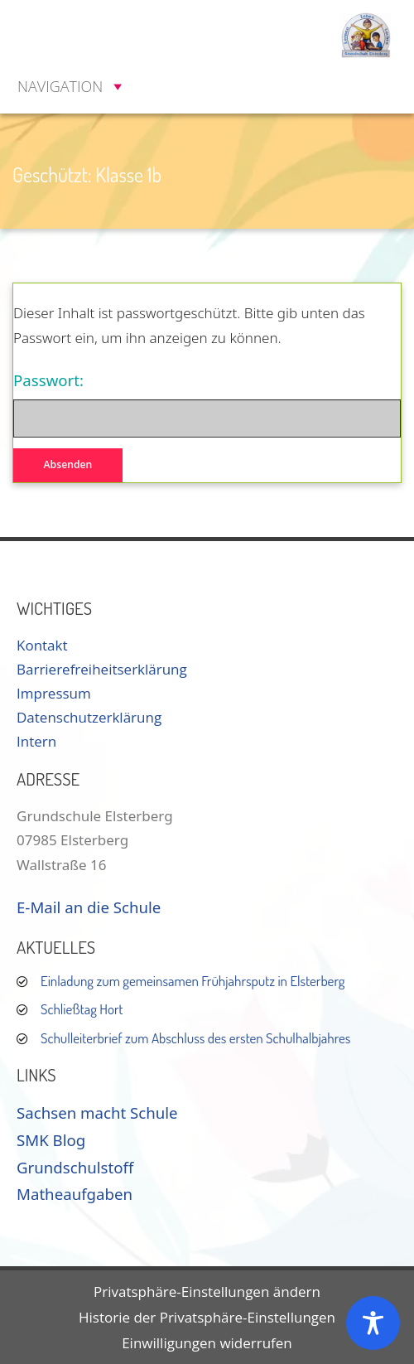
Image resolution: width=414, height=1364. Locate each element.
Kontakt (42, 645)
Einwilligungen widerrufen (207, 1342)
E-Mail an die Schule (89, 907)
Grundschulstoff (75, 1167)
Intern (36, 741)
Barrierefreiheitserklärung (102, 669)
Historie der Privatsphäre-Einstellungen (207, 1317)
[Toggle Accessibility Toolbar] (373, 1323)
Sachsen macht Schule (97, 1112)
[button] (60, 86)
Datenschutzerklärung (89, 717)
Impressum (54, 693)
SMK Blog (51, 1139)
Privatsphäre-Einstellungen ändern (207, 1291)
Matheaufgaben (74, 1193)
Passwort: (207, 404)
